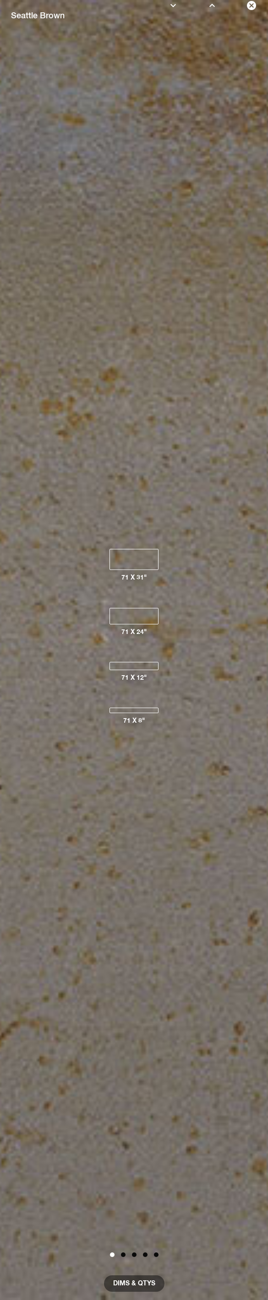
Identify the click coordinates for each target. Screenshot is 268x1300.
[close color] (251, 5)
